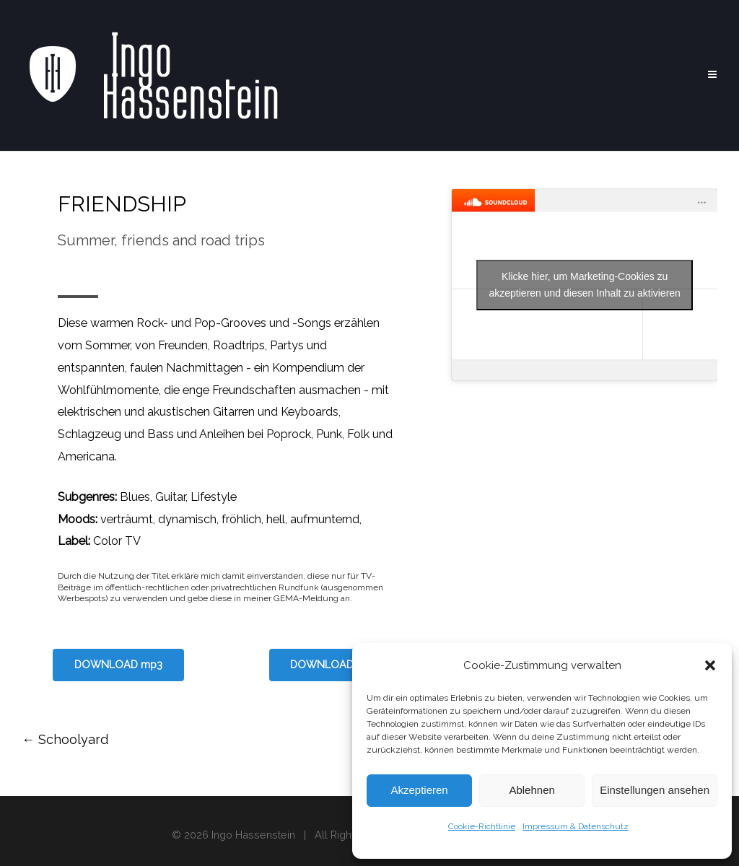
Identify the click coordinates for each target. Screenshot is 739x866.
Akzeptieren (418, 790)
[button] (710, 665)
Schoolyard (65, 739)
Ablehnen (531, 790)
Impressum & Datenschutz (575, 826)
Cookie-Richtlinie (481, 826)
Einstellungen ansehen (654, 790)
